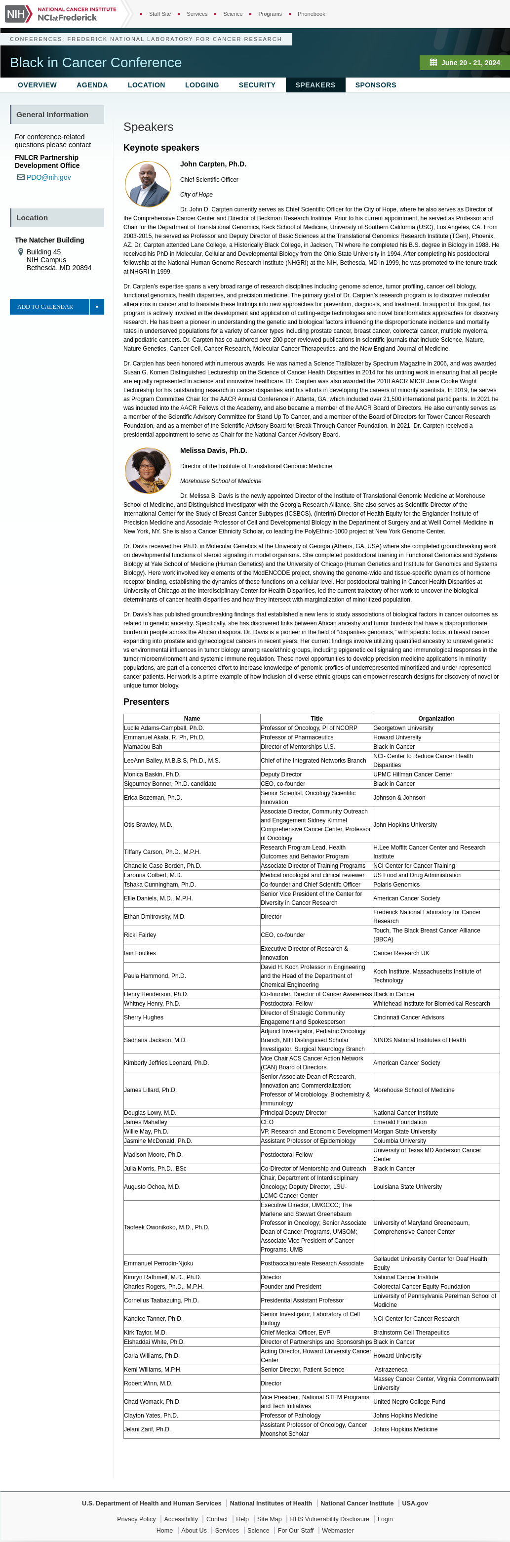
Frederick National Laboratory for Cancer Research (174, 39)
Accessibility (181, 1519)
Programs (270, 14)
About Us (194, 1530)
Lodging (202, 85)
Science (232, 14)
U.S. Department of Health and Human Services (152, 1503)
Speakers (316, 85)
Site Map (269, 1519)
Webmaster (337, 1530)
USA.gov (415, 1503)
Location (146, 85)
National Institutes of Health (271, 1503)
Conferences (36, 39)
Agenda (92, 85)
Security (257, 85)
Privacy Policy (136, 1519)
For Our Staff (296, 1530)
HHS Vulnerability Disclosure (330, 1519)
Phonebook (311, 14)
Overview (37, 85)
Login (385, 1519)
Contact (217, 1519)
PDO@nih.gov (49, 177)
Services (197, 14)
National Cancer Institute (356, 1503)
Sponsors (375, 85)
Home (165, 1530)
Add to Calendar (45, 306)
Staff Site (160, 14)
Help (242, 1519)
